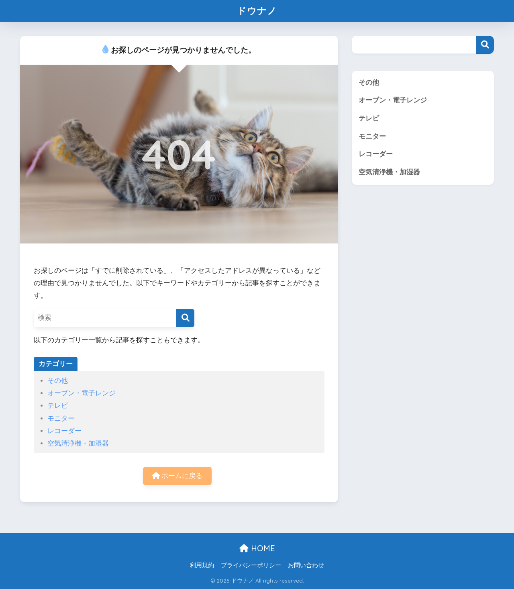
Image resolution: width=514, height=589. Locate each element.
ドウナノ (257, 10)
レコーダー (64, 431)
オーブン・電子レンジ (81, 393)
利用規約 (202, 565)
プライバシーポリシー (251, 565)
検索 (485, 45)
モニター (61, 418)
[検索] (185, 318)
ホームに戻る (177, 476)
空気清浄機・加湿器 (78, 443)
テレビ (57, 405)
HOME (257, 548)
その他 (57, 380)
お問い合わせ (306, 565)
